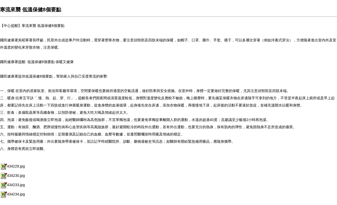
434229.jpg (12, 166)
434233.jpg (12, 185)
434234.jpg (12, 194)
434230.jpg (12, 175)
